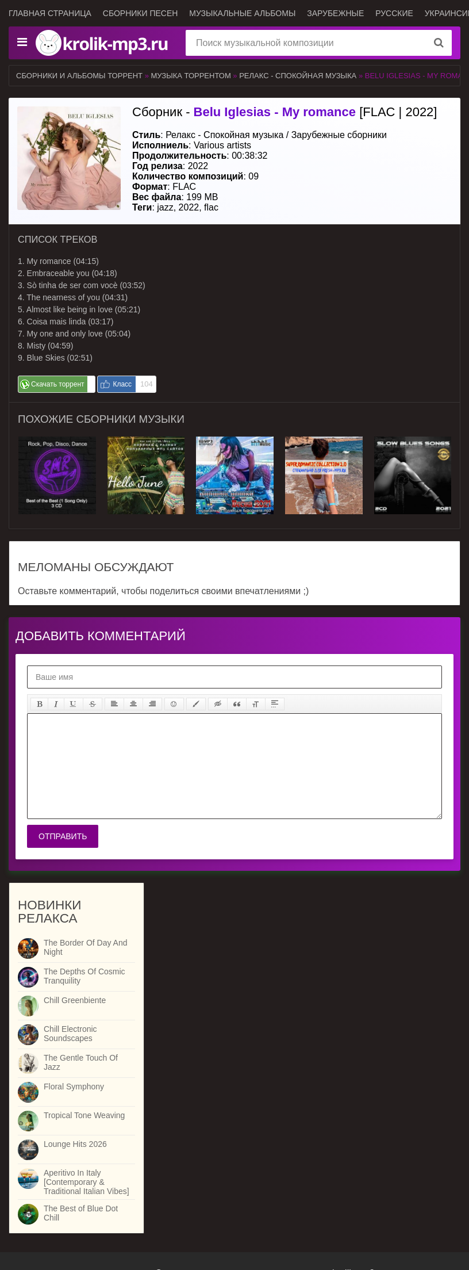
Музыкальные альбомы (242, 13)
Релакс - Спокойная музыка (299, 75)
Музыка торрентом (191, 75)
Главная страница (50, 13)
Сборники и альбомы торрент (79, 75)
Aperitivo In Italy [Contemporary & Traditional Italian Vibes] (86, 1182)
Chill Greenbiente (75, 1000)
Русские (394, 13)
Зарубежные (335, 13)
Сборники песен (140, 13)
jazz (165, 207)
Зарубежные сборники (339, 135)
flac (211, 207)
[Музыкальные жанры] (22, 42)
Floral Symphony (74, 1086)
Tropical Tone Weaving (84, 1115)
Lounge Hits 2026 (75, 1144)
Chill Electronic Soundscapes (70, 1033)
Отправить (63, 836)
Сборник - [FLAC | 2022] (284, 112)
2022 (189, 207)
